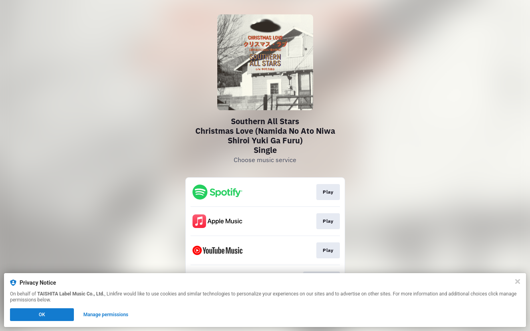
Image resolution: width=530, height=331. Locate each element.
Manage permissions (106, 314)
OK (42, 314)
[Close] (517, 281)
